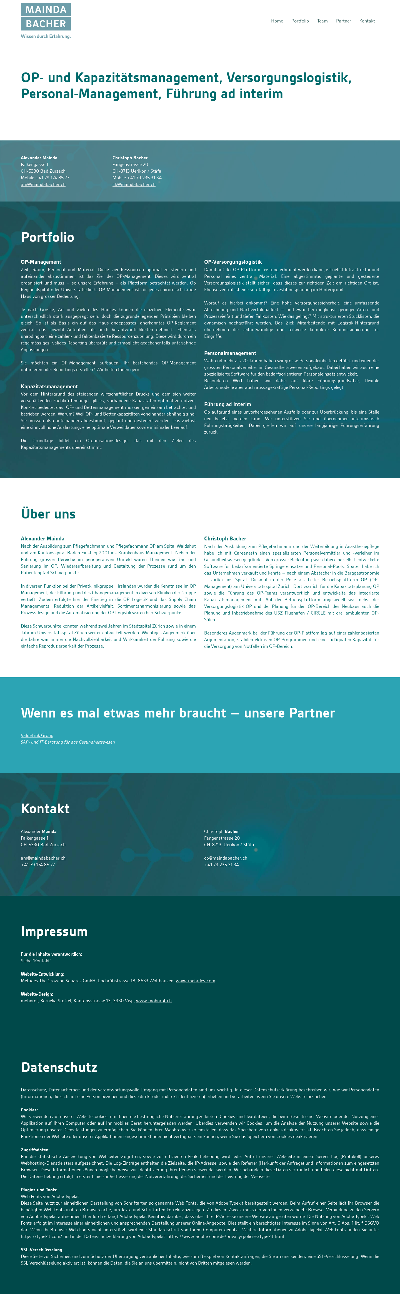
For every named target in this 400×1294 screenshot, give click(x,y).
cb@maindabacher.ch (134, 184)
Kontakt (367, 21)
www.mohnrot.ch (154, 1001)
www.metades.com (195, 981)
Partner (343, 21)
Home (277, 21)
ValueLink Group (37, 735)
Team (322, 21)
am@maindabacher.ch (43, 184)
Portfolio (300, 21)
